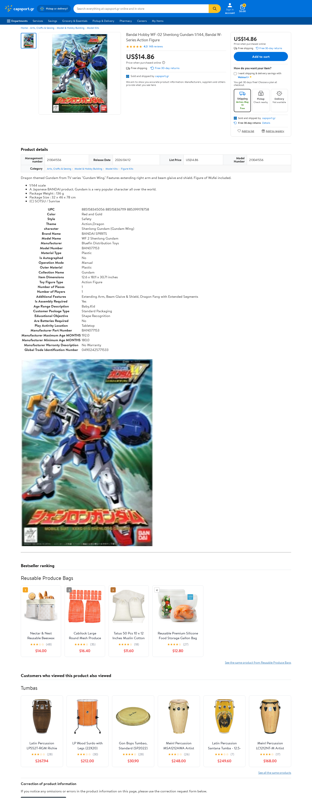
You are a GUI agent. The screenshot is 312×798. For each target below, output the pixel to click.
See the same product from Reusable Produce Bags (258, 662)
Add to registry (273, 131)
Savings (52, 21)
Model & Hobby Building (70, 28)
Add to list (245, 131)
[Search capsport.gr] (141, 8)
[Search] (215, 8)
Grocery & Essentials (74, 21)
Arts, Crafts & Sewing (42, 28)
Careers (142, 21)
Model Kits (93, 28)
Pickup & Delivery (103, 21)
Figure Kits (127, 169)
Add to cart (261, 56)
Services (38, 21)
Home (24, 28)
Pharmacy (126, 21)
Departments (17, 21)
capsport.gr (162, 76)
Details (266, 122)
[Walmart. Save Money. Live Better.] (19, 9)
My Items (157, 21)
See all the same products (274, 773)
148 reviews (156, 46)
